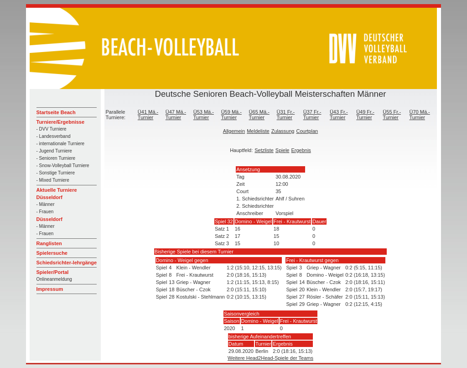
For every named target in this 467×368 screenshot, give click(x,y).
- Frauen (45, 211)
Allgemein (234, 131)
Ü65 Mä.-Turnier (259, 114)
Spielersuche (51, 253)
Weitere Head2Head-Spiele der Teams (270, 358)
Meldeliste (258, 131)
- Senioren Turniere (56, 158)
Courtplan (307, 131)
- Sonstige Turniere (55, 172)
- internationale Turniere (60, 143)
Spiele (282, 150)
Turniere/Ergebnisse (60, 122)
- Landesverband (53, 136)
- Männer (45, 204)
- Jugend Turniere (54, 150)
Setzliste (264, 150)
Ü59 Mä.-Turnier (231, 114)
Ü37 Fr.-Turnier (312, 114)
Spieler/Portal (52, 272)
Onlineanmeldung (54, 279)
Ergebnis (301, 150)
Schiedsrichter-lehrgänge (66, 262)
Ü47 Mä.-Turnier (176, 114)
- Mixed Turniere (52, 180)
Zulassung (283, 131)
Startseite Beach (56, 112)
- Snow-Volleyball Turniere (62, 165)
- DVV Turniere (51, 128)
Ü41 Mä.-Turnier (148, 114)
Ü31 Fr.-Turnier (286, 114)
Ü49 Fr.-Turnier (365, 114)
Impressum (49, 289)
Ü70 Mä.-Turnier (420, 114)
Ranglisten (49, 243)
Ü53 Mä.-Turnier (203, 114)
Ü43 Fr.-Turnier (339, 114)
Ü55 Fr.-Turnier (392, 114)
